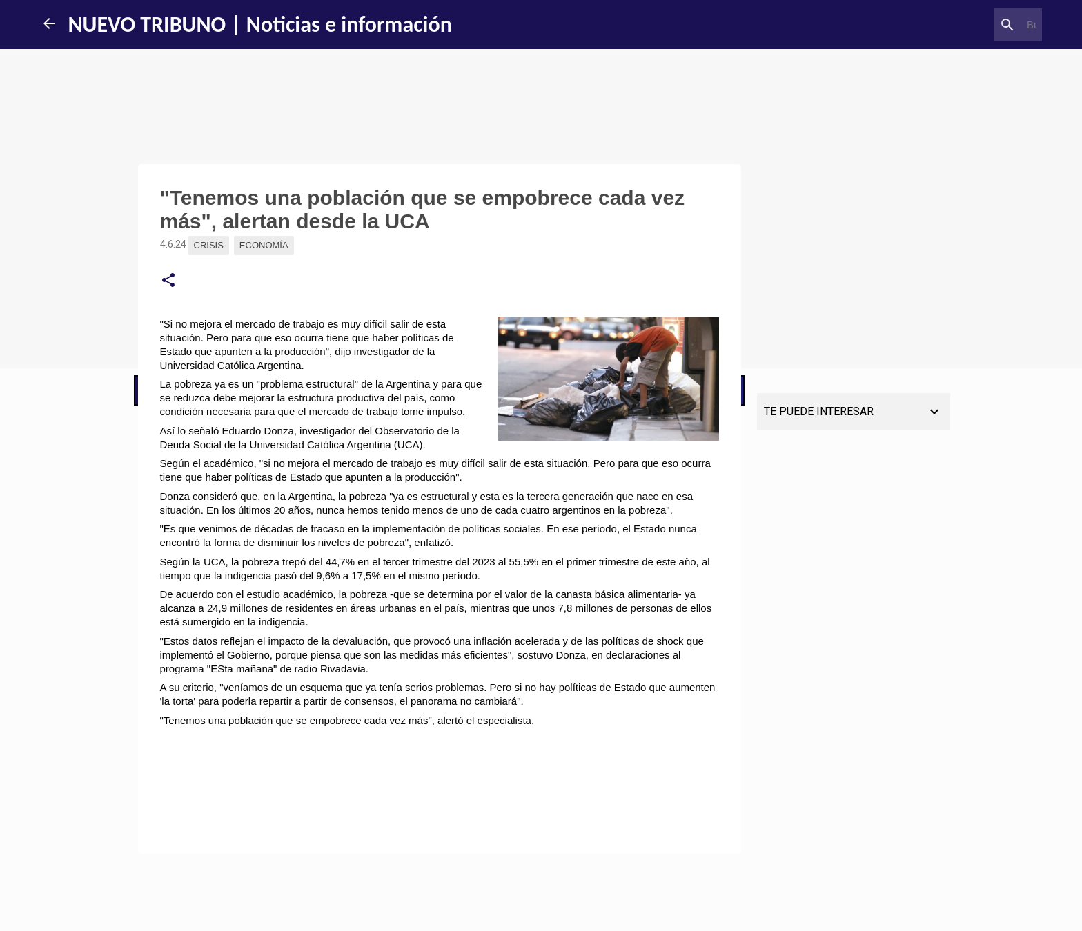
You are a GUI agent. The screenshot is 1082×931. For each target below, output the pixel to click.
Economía (263, 245)
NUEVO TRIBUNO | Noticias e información (260, 24)
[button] (168, 281)
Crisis (209, 245)
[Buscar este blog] (969, 24)
